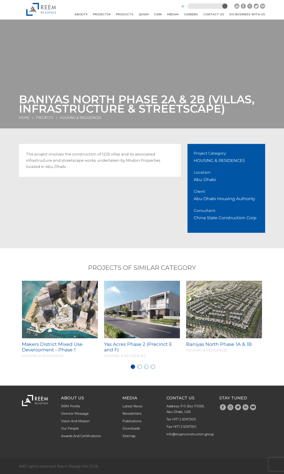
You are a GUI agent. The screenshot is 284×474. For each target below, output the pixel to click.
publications (131, 421)
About (80, 14)
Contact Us (213, 14)
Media (172, 14)
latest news (132, 406)
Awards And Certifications (81, 436)
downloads (131, 428)
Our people (70, 428)
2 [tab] (139, 366)
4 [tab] (153, 366)
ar (182, 6)
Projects (101, 14)
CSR (157, 14)
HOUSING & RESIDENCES (80, 118)
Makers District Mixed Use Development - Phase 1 (52, 347)
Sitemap (129, 436)
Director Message (75, 414)
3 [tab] (146, 366)
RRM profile (70, 406)
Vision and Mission (75, 421)
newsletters (131, 414)
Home (24, 118)
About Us (72, 397)
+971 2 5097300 (183, 419)
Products (124, 14)
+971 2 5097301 (184, 427)
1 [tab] (133, 366)
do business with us (247, 14)
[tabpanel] (60, 319)
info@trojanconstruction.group (190, 434)
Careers (191, 14)
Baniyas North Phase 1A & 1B (219, 344)
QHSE (143, 14)
